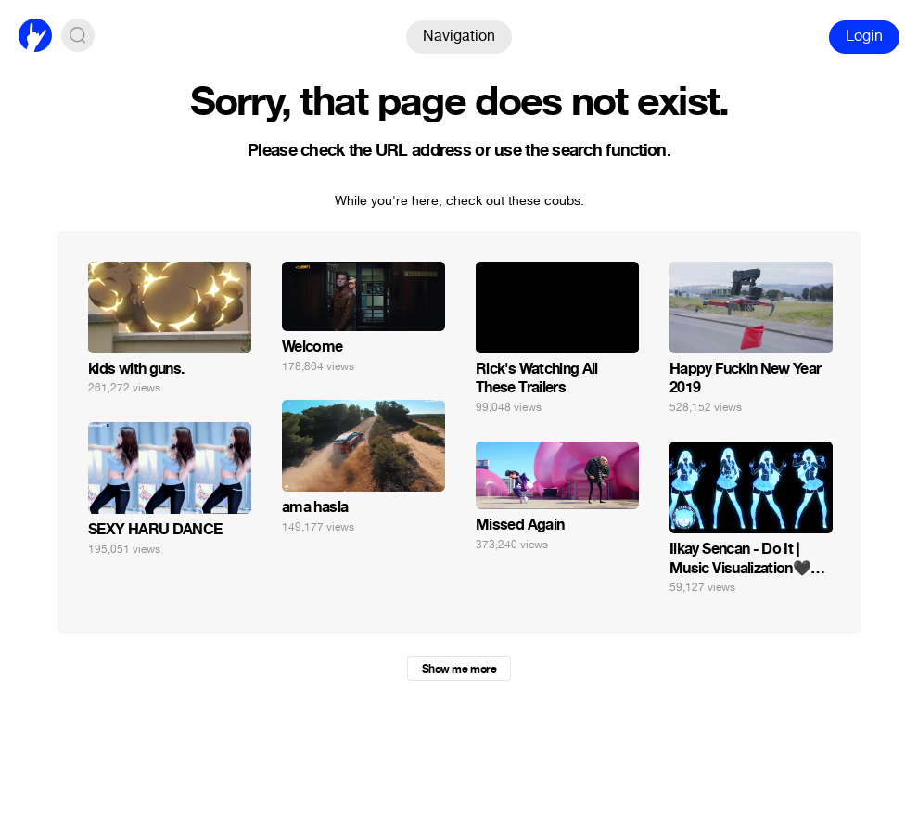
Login (864, 35)
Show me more (459, 668)
